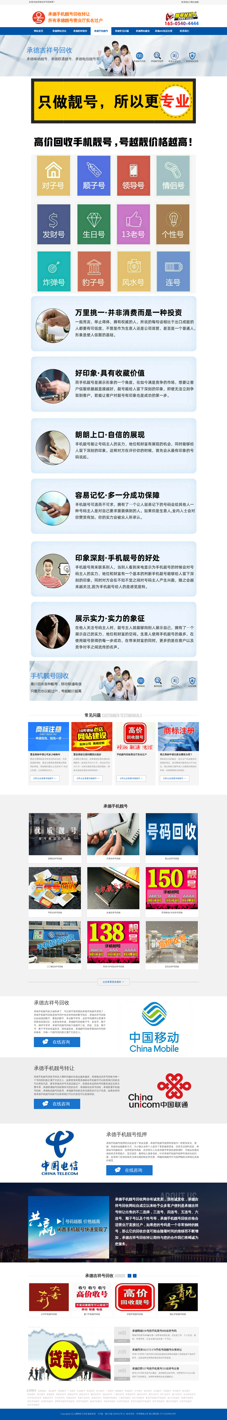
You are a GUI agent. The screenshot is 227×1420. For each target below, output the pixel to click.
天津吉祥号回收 (113, 859)
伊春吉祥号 (71, 1398)
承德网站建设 (143, 31)
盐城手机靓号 (47, 1401)
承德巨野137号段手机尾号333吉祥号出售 (155, 1368)
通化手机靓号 (172, 1401)
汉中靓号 (138, 1391)
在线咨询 (56, 1042)
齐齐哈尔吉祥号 (34, 1398)
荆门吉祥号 (165, 1394)
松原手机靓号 (123, 1401)
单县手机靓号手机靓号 (141, 1401)
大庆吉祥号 (60, 1398)
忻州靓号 (177, 1391)
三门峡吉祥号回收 (55, 967)
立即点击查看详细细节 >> (44, 778)
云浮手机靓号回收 (92, 1314)
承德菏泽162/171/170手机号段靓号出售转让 (157, 1349)
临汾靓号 (186, 1391)
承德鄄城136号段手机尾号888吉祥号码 (154, 1330)
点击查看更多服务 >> (113, 982)
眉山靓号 (52, 1391)
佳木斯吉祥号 (189, 1394)
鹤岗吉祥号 (48, 1398)
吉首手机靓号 (186, 1401)
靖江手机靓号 (138, 1398)
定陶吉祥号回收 (55, 859)
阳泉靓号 (31, 1394)
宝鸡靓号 (157, 1391)
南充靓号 (91, 1391)
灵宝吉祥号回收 (172, 967)
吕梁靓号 (167, 1391)
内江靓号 (100, 1391)
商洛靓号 (129, 1391)
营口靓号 (41, 1394)
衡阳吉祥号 (73, 1394)
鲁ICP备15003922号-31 (115, 1414)
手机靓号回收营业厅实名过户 (132, 754)
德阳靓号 (119, 1391)
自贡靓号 (81, 1391)
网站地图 (194, 2)
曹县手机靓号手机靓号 (156, 1398)
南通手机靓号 (187, 1398)
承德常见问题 (122, 31)
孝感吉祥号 (131, 1394)
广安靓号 (110, 1391)
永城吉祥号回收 (113, 913)
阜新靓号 (50, 1394)
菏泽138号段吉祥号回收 (113, 967)
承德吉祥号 (96, 1398)
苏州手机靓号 (82, 1401)
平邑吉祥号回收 (55, 913)
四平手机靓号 (158, 1401)
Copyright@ (66, 1414)
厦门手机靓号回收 (135, 1314)
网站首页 (38, 31)
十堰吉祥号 (119, 1394)
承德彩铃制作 (80, 31)
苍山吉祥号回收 (172, 859)
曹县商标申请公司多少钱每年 (45, 754)
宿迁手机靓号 (33, 1401)
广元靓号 (71, 1391)
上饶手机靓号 (125, 1398)
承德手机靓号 (101, 31)
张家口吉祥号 (84, 1398)
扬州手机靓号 (96, 1401)
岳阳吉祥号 (107, 1394)
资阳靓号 (62, 1391)
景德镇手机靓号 (110, 1398)
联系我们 (185, 2)
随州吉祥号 (142, 1394)
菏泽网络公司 (142, 1414)
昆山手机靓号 (173, 1398)
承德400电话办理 (163, 31)
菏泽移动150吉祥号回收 (172, 913)
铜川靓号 (148, 1391)
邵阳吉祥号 (61, 1394)
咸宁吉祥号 (177, 1394)
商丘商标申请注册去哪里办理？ (176, 754)
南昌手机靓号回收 (49, 1314)
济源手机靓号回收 (178, 1314)
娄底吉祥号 (84, 1394)
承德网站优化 (59, 31)
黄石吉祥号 (154, 1394)
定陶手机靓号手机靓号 (65, 1401)
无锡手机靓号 (110, 1401)
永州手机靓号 (33, 1405)
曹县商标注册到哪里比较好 (87, 754)
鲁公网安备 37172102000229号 (162, 1414)
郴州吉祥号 (96, 1394)
